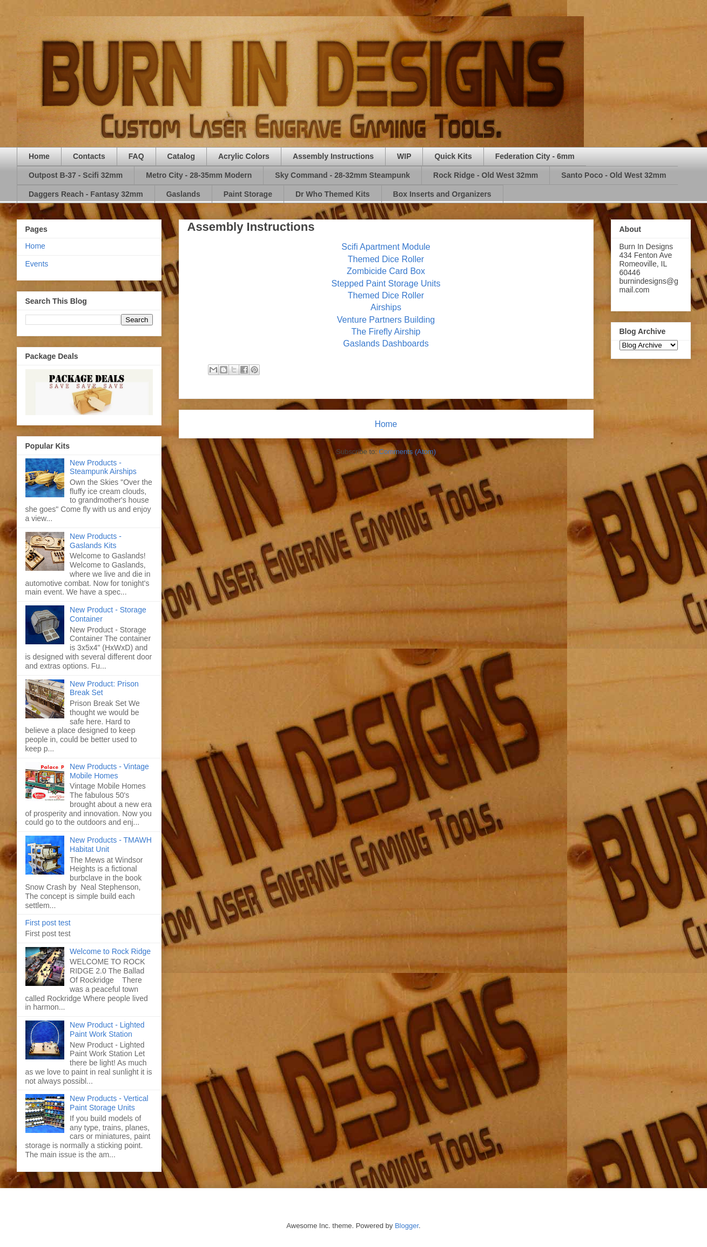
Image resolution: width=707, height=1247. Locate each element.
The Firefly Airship (385, 331)
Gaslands (183, 194)
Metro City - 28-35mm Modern (199, 175)
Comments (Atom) (407, 452)
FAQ (136, 156)
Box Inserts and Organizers (442, 194)
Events (37, 263)
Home (39, 156)
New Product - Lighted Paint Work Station (107, 1029)
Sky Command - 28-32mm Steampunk (342, 175)
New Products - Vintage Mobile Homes (109, 771)
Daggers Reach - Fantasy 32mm (86, 194)
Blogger (407, 1226)
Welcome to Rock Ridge (110, 951)
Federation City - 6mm (535, 156)
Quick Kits (453, 156)
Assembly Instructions (333, 156)
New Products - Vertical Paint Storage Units (109, 1103)
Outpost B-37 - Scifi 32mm (76, 175)
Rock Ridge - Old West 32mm (485, 175)
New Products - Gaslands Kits (96, 541)
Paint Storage (248, 194)
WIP (404, 156)
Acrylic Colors (244, 156)
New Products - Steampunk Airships (103, 467)
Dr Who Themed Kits (332, 194)
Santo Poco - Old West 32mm (613, 175)
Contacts (89, 156)
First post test (48, 922)
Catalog (181, 156)
